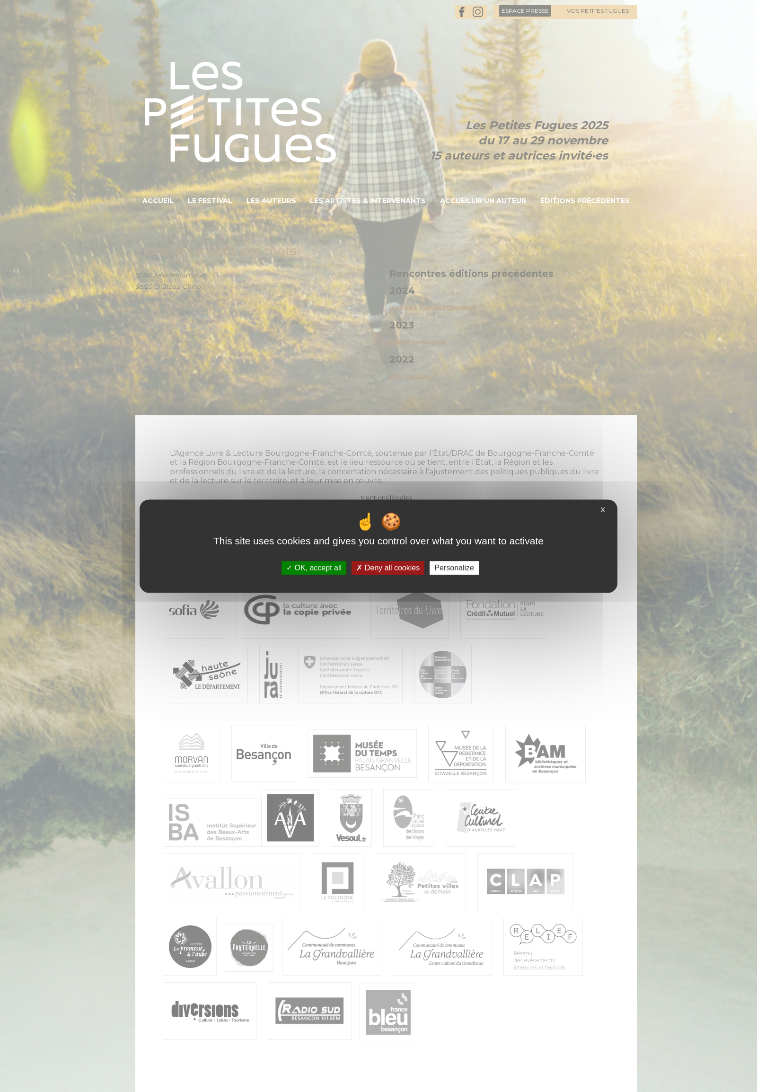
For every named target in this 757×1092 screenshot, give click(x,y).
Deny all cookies (388, 568)
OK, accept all (314, 568)
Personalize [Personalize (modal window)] (454, 568)
